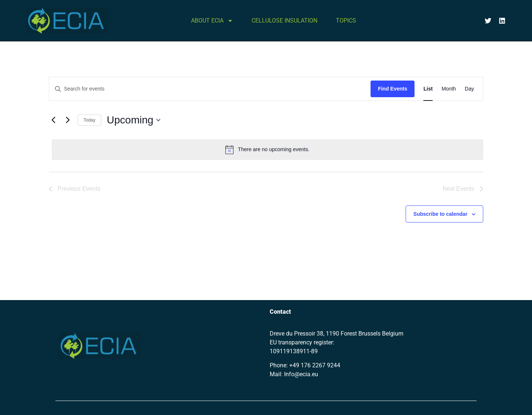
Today (89, 120)
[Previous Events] (53, 120)
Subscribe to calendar (440, 214)
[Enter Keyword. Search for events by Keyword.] (210, 89)
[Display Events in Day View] (469, 89)
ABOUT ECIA (212, 20)
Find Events (392, 89)
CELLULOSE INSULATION (284, 20)
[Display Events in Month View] (448, 89)
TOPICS (346, 20)
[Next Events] (67, 120)
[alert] (267, 149)
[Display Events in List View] (428, 89)
